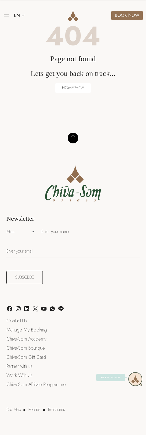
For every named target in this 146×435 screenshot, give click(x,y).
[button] (6, 15)
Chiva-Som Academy (26, 338)
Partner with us (19, 366)
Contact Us (16, 320)
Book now (127, 15)
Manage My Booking (26, 329)
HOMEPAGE (73, 88)
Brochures (56, 409)
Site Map (13, 409)
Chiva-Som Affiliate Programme (36, 384)
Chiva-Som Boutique (25, 348)
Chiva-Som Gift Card (26, 357)
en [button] (19, 15)
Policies (34, 409)
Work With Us (19, 375)
